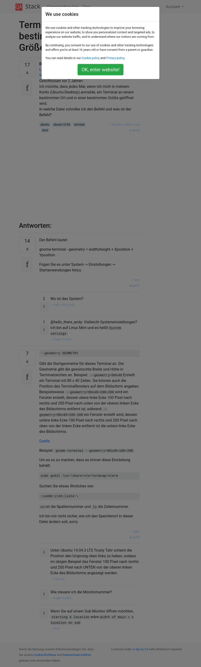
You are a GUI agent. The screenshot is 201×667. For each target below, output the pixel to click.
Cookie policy (91, 58)
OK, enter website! (100, 69)
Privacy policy (115, 58)
